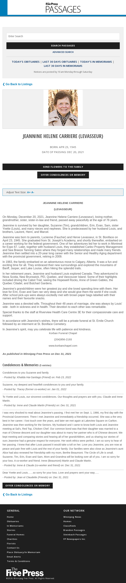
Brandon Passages (74, 530)
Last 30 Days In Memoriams (63, 65)
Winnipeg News (72, 517)
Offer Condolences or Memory (63, 174)
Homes (67, 521)
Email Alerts (14, 556)
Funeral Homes (15, 534)
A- (32, 192)
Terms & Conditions (18, 561)
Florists (11, 543)
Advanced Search (63, 52)
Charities (12, 539)
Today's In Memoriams (96, 61)
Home (10, 517)
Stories (11, 530)
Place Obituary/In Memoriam (23, 552)
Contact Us (13, 547)
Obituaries (13, 521)
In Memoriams (15, 525)
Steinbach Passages (75, 534)
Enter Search (15, 36)
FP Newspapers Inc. (74, 539)
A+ (29, 192)
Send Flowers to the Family (63, 166)
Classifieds (69, 525)
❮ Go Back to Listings (17, 84)
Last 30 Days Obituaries (60, 61)
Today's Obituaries (26, 61)
